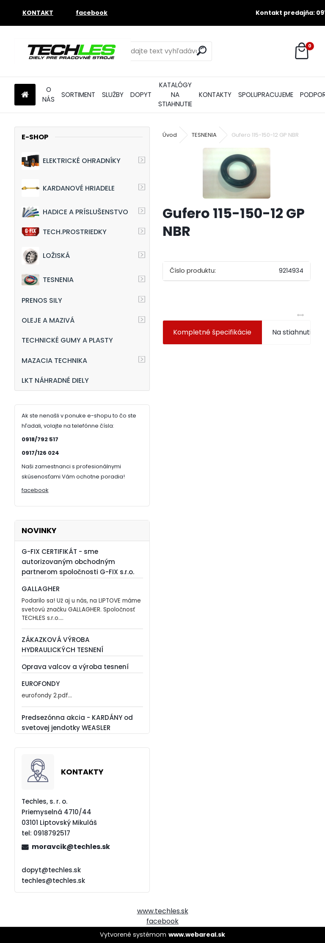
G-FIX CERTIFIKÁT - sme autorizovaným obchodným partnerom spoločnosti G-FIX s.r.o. (78, 561)
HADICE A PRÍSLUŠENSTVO (75, 211)
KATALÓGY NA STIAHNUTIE (175, 94)
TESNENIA (48, 279)
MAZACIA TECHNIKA (54, 360)
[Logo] (72, 51)
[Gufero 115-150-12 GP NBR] (236, 173)
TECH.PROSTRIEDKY (64, 232)
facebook (35, 490)
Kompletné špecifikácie (212, 332)
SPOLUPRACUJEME (265, 94)
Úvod (169, 135)
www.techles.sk (162, 911)
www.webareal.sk (196, 934)
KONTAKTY (215, 94)
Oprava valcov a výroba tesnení (75, 666)
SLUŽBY (113, 94)
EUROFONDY (41, 683)
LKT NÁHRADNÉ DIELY (55, 380)
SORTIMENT (78, 94)
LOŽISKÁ (46, 256)
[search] (202, 50)
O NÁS (48, 94)
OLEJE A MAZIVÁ (48, 320)
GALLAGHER (41, 588)
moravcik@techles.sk (71, 847)
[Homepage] (25, 95)
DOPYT (140, 94)
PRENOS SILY (42, 300)
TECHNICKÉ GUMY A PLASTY (67, 340)
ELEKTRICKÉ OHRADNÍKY (71, 161)
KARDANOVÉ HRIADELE (68, 188)
